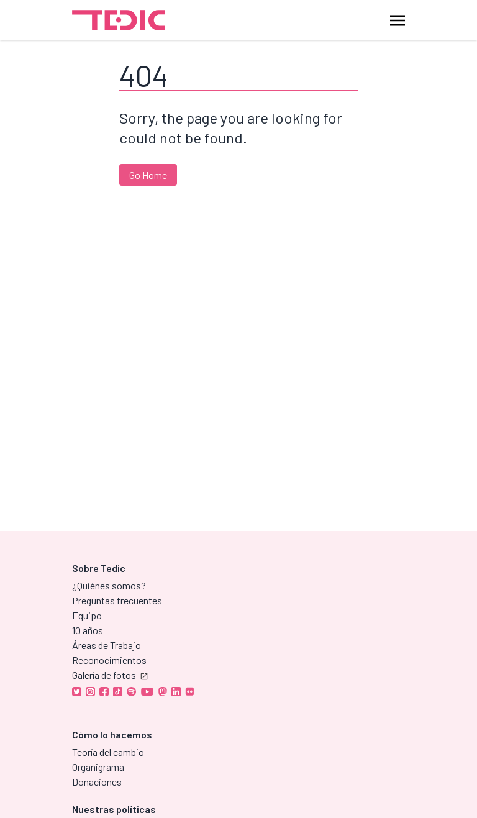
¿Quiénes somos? (109, 585)
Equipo (87, 615)
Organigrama (98, 767)
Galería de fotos (110, 675)
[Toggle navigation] (397, 19)
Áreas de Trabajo (106, 645)
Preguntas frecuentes (117, 600)
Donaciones (97, 782)
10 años (87, 630)
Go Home (148, 175)
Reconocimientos (109, 660)
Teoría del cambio (108, 752)
